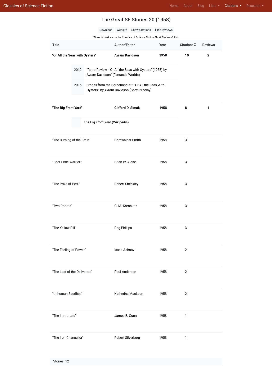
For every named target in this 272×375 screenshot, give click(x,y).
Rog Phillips (123, 228)
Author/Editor (124, 45)
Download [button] (105, 30)
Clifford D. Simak (127, 108)
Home (174, 5)
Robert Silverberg (127, 338)
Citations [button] (232, 6)
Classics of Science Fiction (28, 5)
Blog (200, 6)
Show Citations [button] (141, 30)
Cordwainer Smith (127, 140)
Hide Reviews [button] (164, 30)
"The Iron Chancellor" (68, 338)
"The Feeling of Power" (69, 250)
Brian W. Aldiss (125, 162)
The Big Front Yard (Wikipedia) (106, 122)
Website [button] (122, 30)
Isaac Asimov (124, 250)
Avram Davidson (126, 55)
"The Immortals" (64, 316)
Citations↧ (188, 45)
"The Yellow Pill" (64, 228)
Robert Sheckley (126, 184)
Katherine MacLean (128, 294)
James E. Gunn (125, 316)
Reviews (208, 45)
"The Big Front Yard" (67, 108)
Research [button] (253, 6)
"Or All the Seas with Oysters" (74, 55)
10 (187, 55)
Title (55, 45)
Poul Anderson (125, 272)
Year (162, 45)
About (187, 6)
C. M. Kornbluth (125, 206)
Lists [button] (213, 6)
